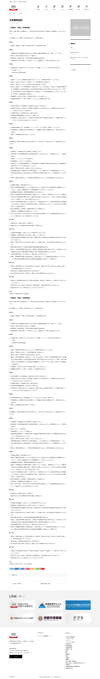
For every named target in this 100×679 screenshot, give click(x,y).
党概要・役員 (69, 649)
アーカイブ (40, 636)
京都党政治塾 (69, 647)
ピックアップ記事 (70, 642)
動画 (67, 650)
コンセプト (46, 7)
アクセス (16, 656)
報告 (67, 652)
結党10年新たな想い (74, 52)
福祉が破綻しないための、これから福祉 (78, 57)
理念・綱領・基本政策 (71, 661)
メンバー (62, 7)
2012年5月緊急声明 (70, 636)
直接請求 (68, 664)
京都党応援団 (69, 645)
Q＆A (71, 47)
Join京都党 (70, 7)
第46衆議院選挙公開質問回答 (73, 666)
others (78, 7)
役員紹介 (68, 657)
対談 (67, 656)
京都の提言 (68, 643)
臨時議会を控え (69, 668)
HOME (38, 7)
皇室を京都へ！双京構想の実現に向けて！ (76, 663)
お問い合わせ (86, 7)
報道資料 (68, 654)
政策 (54, 7)
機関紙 (67, 659)
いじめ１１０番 (69, 638)
